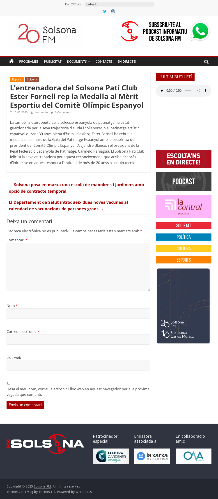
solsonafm (41, 112)
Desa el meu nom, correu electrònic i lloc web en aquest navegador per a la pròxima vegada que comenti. (78, 392)
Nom (12, 305)
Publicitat (53, 61)
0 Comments (61, 112)
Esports (17, 79)
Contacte (104, 61)
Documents (77, 61)
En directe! (126, 61)
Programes (29, 61)
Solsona (32, 79)
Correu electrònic (23, 331)
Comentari (17, 240)
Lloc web (14, 357)
